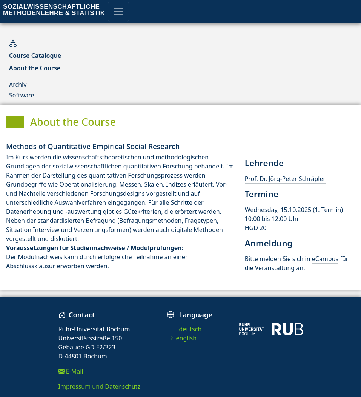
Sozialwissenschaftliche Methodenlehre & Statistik (54, 10)
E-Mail (70, 371)
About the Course (34, 68)
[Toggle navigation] (118, 12)
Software (21, 95)
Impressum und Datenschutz (99, 386)
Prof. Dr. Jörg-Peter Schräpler (285, 179)
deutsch (190, 329)
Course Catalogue (35, 55)
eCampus (325, 259)
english (182, 338)
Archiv (17, 84)
